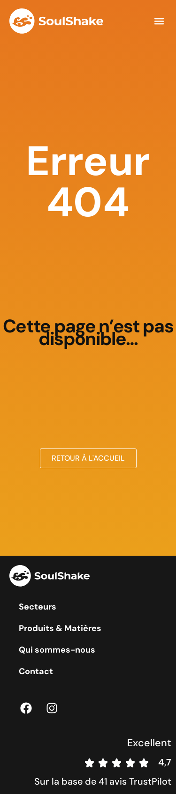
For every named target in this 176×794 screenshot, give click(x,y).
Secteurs (37, 606)
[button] (159, 21)
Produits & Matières (60, 628)
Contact (36, 671)
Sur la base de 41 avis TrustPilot (102, 781)
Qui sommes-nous (57, 649)
